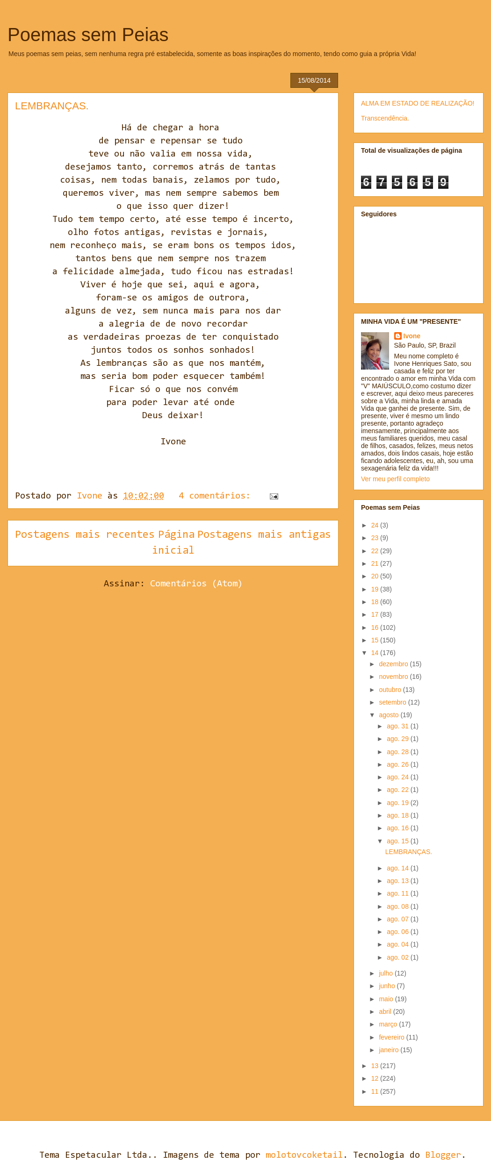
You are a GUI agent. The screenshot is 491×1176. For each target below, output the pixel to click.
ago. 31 (399, 726)
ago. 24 (399, 777)
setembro (393, 702)
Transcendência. (385, 118)
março (389, 1024)
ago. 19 (399, 802)
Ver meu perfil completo (395, 479)
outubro (391, 689)
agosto (389, 715)
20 (375, 576)
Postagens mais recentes (85, 535)
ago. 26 (399, 764)
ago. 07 (399, 919)
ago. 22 (399, 789)
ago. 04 (399, 944)
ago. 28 (399, 751)
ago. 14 (399, 868)
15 (375, 640)
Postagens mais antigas (264, 535)
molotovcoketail (304, 1155)
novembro (394, 676)
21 (375, 563)
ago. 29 (399, 738)
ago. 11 (399, 893)
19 (375, 589)
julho (386, 973)
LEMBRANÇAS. (52, 106)
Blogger (443, 1155)
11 (375, 1091)
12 (375, 1078)
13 (375, 1065)
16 (375, 627)
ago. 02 (399, 957)
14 (375, 652)
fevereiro (392, 1037)
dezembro (394, 664)
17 (375, 614)
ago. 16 (399, 828)
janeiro (389, 1050)
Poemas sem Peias (88, 34)
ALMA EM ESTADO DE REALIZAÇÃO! (417, 103)
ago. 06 (399, 931)
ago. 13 (399, 880)
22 (375, 551)
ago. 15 (399, 841)
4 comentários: (217, 496)
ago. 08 (399, 906)
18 (375, 602)
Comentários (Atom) (196, 584)
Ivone (412, 336)
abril (386, 1011)
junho (388, 986)
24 (375, 525)
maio (387, 999)
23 (375, 538)
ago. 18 (399, 815)
